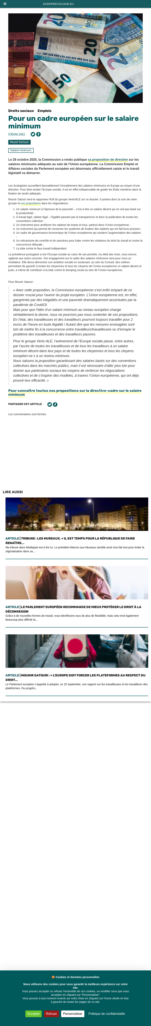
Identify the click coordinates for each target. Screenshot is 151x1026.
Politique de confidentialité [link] (106, 1013)
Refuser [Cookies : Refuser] (51, 1013)
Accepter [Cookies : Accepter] (33, 1013)
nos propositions (31, 203)
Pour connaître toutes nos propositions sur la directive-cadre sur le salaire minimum (75, 392)
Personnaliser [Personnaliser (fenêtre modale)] (72, 1013)
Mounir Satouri (19, 142)
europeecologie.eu (58, 3)
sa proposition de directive (108, 159)
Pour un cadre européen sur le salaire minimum (73, 122)
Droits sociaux (21, 111)
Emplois (45, 111)
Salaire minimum (20, 150)
